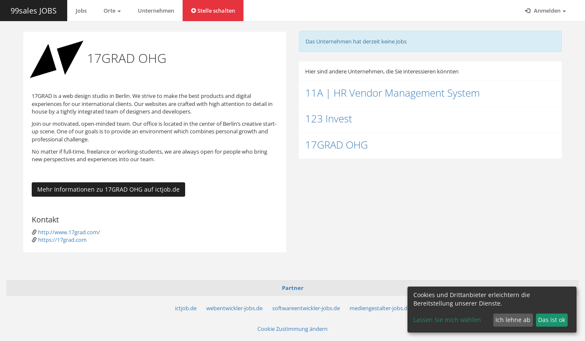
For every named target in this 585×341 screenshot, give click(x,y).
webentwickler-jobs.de (234, 308)
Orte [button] (112, 10)
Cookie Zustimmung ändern (292, 329)
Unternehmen (156, 10)
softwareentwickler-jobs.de (306, 308)
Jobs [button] (81, 10)
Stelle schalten (213, 10)
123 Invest (328, 118)
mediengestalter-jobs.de (380, 308)
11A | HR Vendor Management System (392, 93)
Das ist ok (551, 320)
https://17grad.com (62, 240)
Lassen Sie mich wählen (447, 320)
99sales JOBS (34, 10)
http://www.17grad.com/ (69, 232)
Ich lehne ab (512, 320)
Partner (292, 288)
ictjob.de (186, 308)
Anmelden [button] (545, 10)
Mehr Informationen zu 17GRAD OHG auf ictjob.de (108, 189)
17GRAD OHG (336, 145)
